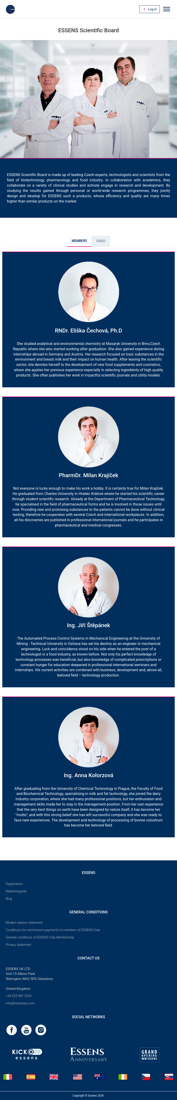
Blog (9, 898)
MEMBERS (79, 241)
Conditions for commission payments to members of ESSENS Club (53, 930)
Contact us (88, 958)
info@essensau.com (20, 1003)
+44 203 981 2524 (18, 996)
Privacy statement (18, 945)
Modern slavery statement (24, 922)
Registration (14, 884)
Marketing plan (16, 891)
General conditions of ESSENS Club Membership (40, 937)
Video (100, 241)
